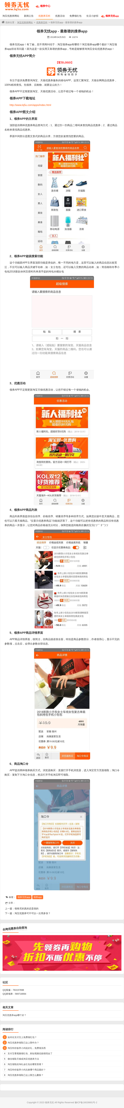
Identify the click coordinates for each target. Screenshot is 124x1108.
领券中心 (45, 6)
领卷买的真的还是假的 (27, 908)
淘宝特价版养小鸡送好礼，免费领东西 (27, 1048)
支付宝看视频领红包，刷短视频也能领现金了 (30, 1053)
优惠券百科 (44, 15)
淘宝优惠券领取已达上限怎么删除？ (25, 1075)
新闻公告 (29, 15)
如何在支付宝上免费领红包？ (22, 1037)
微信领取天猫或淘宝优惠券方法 (23, 1059)
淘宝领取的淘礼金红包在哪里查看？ (25, 1064)
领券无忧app (112, 16)
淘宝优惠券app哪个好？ (14, 1015)
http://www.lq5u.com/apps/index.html (30, 105)
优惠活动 (60, 15)
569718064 (20, 994)
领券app (38, 897)
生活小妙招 (92, 15)
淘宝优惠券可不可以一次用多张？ (32, 913)
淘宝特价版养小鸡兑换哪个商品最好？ (27, 1069)
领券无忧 (49, 1102)
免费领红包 (75, 15)
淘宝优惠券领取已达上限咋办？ (23, 1042)
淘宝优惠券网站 (10, 15)
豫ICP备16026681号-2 (86, 1102)
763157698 (18, 990)
